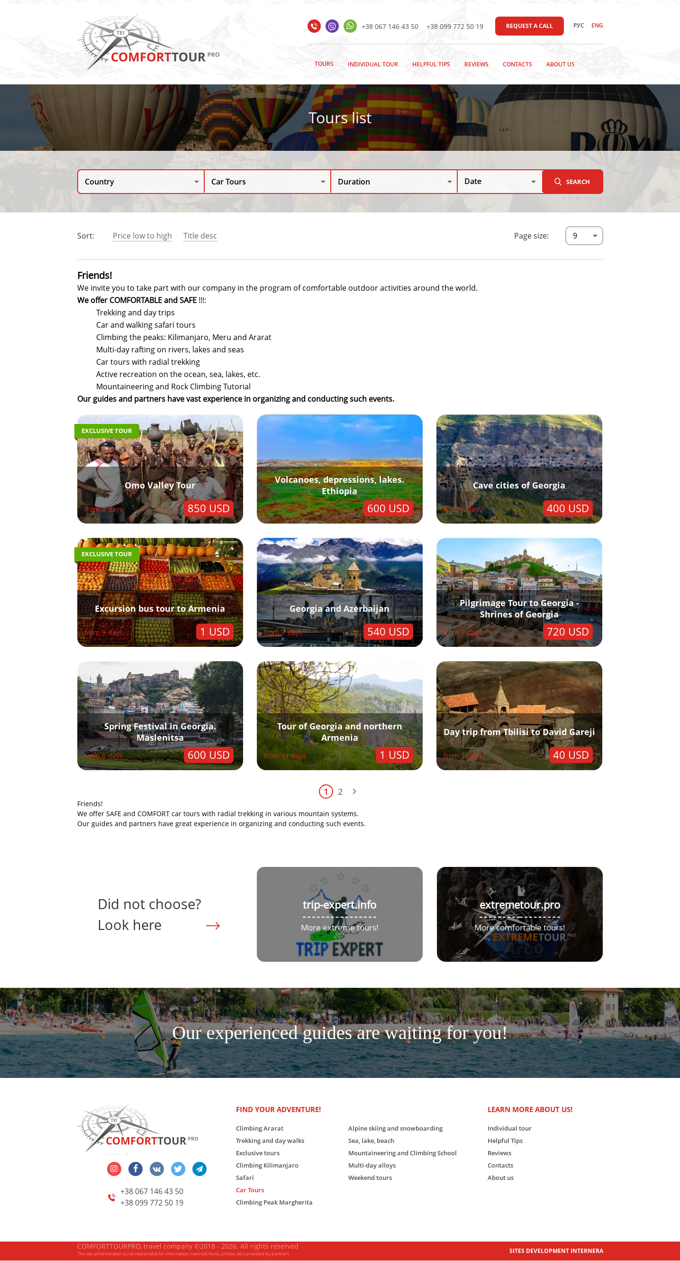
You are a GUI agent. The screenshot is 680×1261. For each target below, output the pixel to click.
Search (578, 181)
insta (114, 1169)
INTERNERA (587, 1251)
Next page (354, 791)
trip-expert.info (339, 904)
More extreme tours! (340, 927)
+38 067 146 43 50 (390, 26)
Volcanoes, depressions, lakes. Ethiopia (339, 485)
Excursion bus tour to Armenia (160, 608)
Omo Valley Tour (160, 485)
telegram (199, 1169)
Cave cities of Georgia (519, 485)
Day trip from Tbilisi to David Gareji (519, 731)
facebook (135, 1169)
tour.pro (540, 904)
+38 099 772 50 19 (454, 26)
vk (157, 1169)
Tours (324, 64)
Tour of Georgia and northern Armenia (339, 731)
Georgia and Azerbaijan (340, 608)
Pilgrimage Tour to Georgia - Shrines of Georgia (519, 608)
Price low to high (142, 235)
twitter (178, 1169)
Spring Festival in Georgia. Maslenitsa (160, 731)
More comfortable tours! (519, 927)
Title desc (200, 235)
